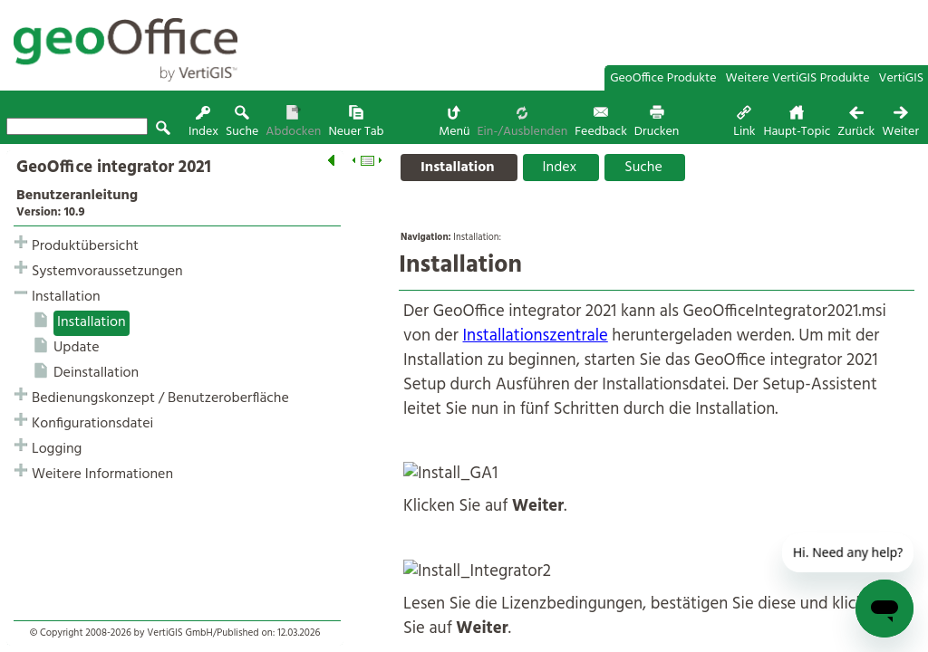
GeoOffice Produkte (663, 78)
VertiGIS (901, 78)
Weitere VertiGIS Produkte (798, 78)
